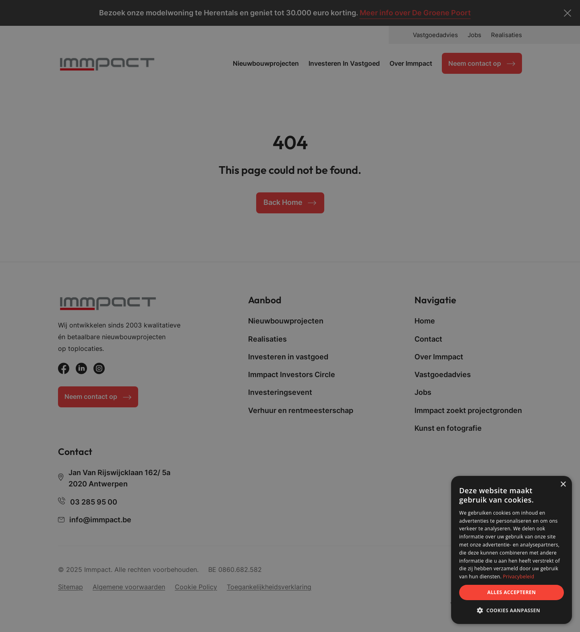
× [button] (563, 485)
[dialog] (511, 550)
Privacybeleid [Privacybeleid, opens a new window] (518, 576)
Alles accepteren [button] (511, 592)
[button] (511, 610)
